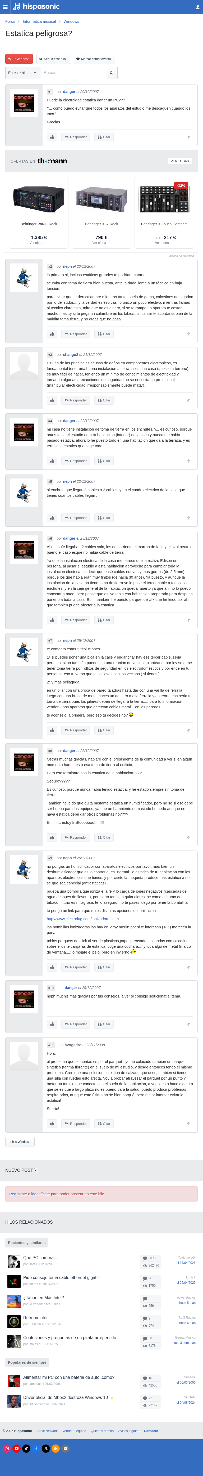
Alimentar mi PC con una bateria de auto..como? (68, 1374)
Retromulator (35, 1314)
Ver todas (180, 161)
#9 (50, 856)
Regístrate (18, 1191)
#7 (50, 639)
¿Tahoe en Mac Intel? (43, 1294)
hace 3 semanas (184, 1340)
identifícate (40, 1191)
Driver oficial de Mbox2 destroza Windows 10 (65, 1394)
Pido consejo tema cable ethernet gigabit (61, 1274)
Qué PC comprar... (40, 1254)
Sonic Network (47, 1428)
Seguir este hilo (55, 59)
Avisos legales (128, 1428)
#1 (50, 92)
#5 (50, 480)
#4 (50, 420)
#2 (50, 266)
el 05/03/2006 (186, 1379)
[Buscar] (111, 73)
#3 (50, 354)
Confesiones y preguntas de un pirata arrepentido (69, 1334)
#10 (51, 985)
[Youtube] (16, 1445)
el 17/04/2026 (186, 1260)
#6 (50, 537)
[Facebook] (36, 1445)
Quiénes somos (102, 1428)
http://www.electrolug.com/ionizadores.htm (83, 917)
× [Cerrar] (36, 1167)
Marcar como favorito (96, 59)
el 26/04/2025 (186, 1280)
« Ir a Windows (20, 1138)
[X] (46, 1445)
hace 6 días (187, 1320)
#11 (51, 1042)
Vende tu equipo (74, 1428)
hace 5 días (187, 1299)
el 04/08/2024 (186, 1399)
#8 (50, 749)
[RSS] (56, 1445)
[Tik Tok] (26, 1445)
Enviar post (21, 59)
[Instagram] (7, 1445)
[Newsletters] (65, 1445)
